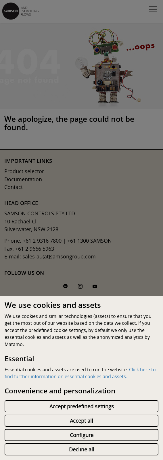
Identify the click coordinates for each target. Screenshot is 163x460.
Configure (81, 435)
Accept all (81, 420)
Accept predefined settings (81, 406)
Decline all (81, 449)
